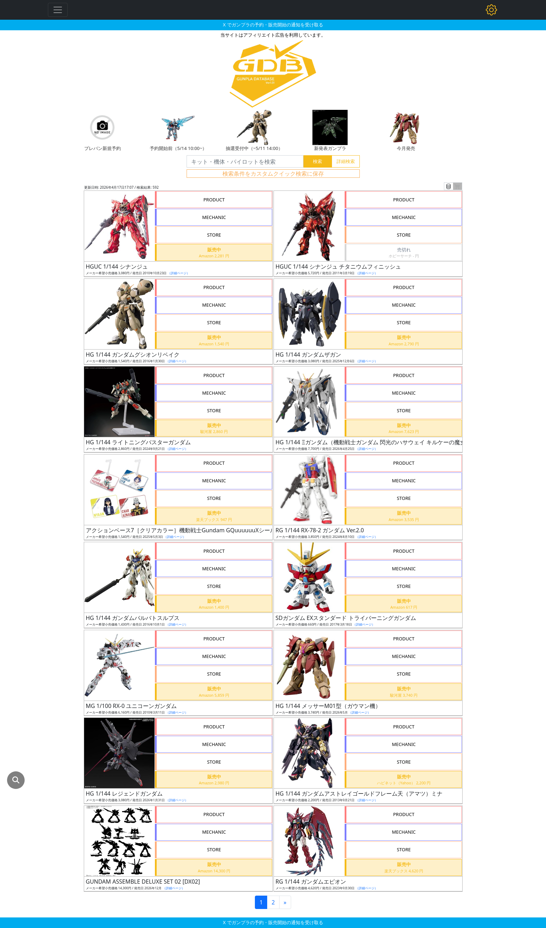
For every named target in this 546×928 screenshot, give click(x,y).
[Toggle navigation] (58, 10)
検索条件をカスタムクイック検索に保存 (273, 173)
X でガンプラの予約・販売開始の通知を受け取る (273, 24)
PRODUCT (214, 199)
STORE (214, 235)
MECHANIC (214, 217)
